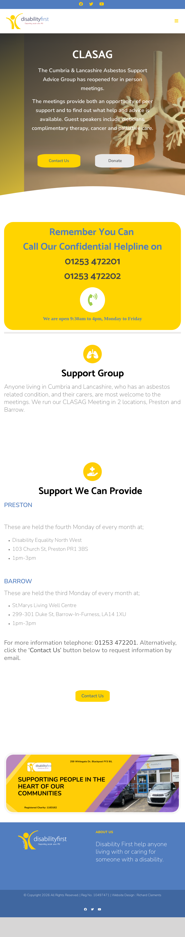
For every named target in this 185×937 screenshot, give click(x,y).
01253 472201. (116, 643)
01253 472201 (92, 262)
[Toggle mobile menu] (177, 21)
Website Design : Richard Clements (136, 895)
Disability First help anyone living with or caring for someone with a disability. (131, 852)
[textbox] (92, 254)
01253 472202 (92, 276)
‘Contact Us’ (44, 650)
